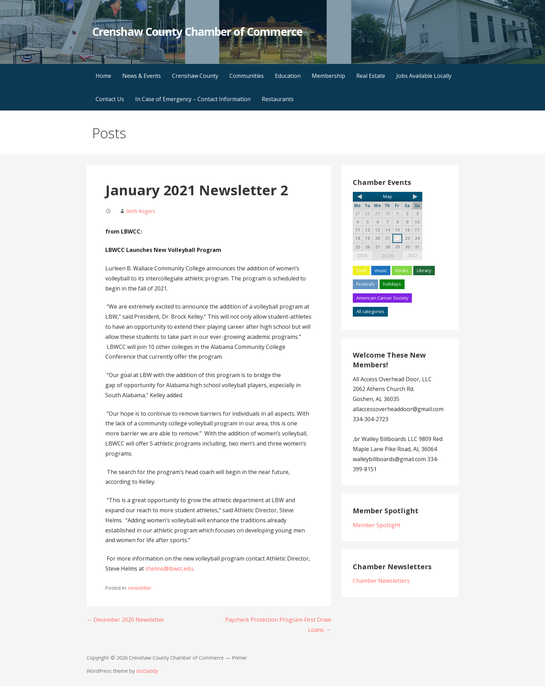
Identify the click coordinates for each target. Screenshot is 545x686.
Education (288, 76)
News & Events (141, 76)
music (381, 270)
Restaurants (278, 99)
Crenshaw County (195, 76)
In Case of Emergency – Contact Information (193, 99)
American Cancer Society (382, 298)
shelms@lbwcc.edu (169, 568)
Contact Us (110, 99)
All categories (370, 311)
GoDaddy (147, 671)
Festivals (365, 284)
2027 (412, 255)
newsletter (139, 588)
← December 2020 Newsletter (125, 619)
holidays (392, 284)
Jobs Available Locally (424, 76)
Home (103, 76)
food (361, 270)
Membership (328, 76)
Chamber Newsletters (381, 581)
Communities (246, 76)
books (401, 270)
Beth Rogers (140, 211)
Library (424, 270)
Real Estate (370, 76)
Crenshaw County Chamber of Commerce (197, 31)
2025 (362, 255)
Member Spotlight (376, 525)
